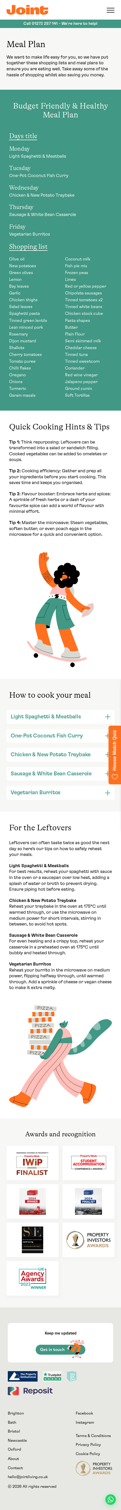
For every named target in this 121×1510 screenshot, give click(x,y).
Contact (15, 1468)
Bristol (14, 1431)
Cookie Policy (88, 1454)
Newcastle (17, 1441)
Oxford (14, 1449)
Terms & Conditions (93, 1436)
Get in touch (62, 1349)
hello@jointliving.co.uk (28, 1477)
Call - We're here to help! (60, 24)
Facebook (84, 1413)
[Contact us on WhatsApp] (110, 1499)
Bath (12, 1422)
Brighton (16, 1413)
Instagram (85, 1422)
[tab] (60, 717)
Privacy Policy (88, 1445)
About (13, 1459)
